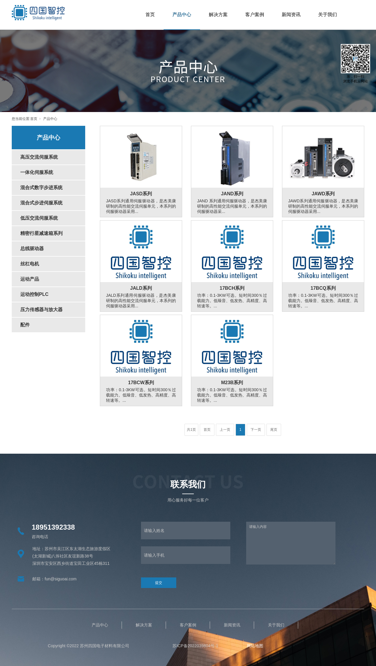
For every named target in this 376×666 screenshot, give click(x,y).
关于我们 (327, 14)
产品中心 (181, 14)
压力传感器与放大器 (41, 309)
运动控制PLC (34, 294)
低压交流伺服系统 (39, 218)
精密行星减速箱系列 (41, 233)
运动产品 (29, 279)
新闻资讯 (291, 14)
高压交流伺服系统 (39, 157)
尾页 (273, 430)
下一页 (256, 430)
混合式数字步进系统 (41, 187)
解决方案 (218, 14)
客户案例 (254, 14)
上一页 (225, 430)
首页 (150, 14)
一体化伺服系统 (36, 172)
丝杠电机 (29, 263)
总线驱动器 (32, 248)
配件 (25, 324)
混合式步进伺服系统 (41, 202)
